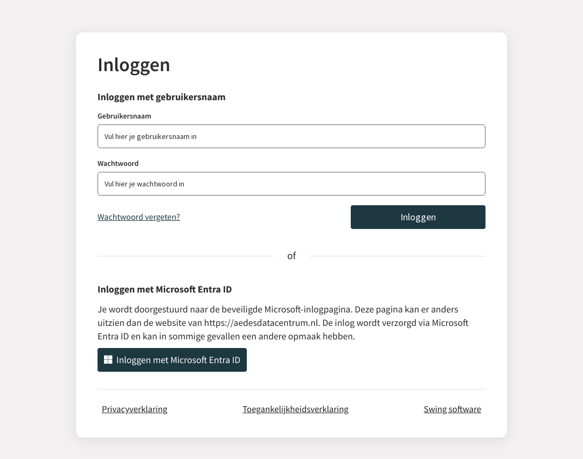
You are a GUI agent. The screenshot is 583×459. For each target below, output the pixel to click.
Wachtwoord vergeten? (139, 217)
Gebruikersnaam (124, 116)
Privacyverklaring (135, 409)
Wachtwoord (118, 163)
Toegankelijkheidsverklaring (295, 409)
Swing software (452, 409)
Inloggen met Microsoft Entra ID (172, 360)
